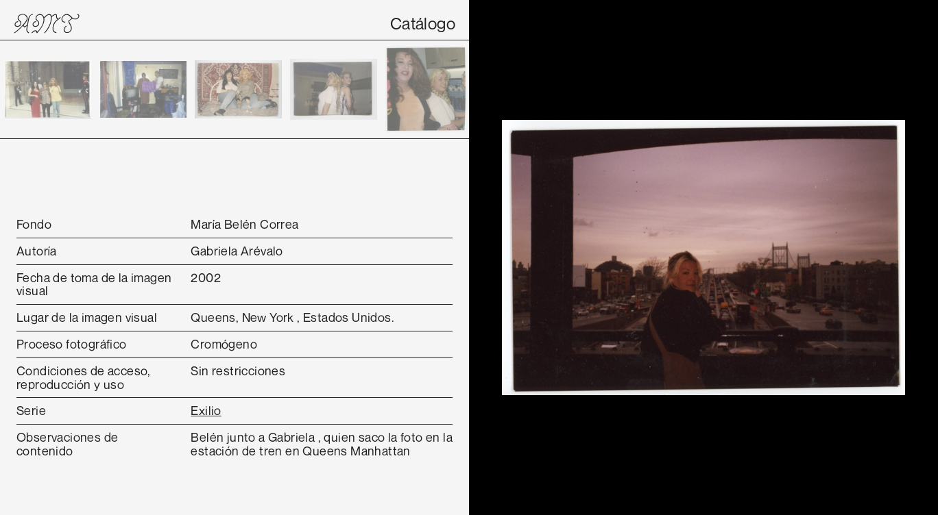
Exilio (206, 410)
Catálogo (422, 23)
